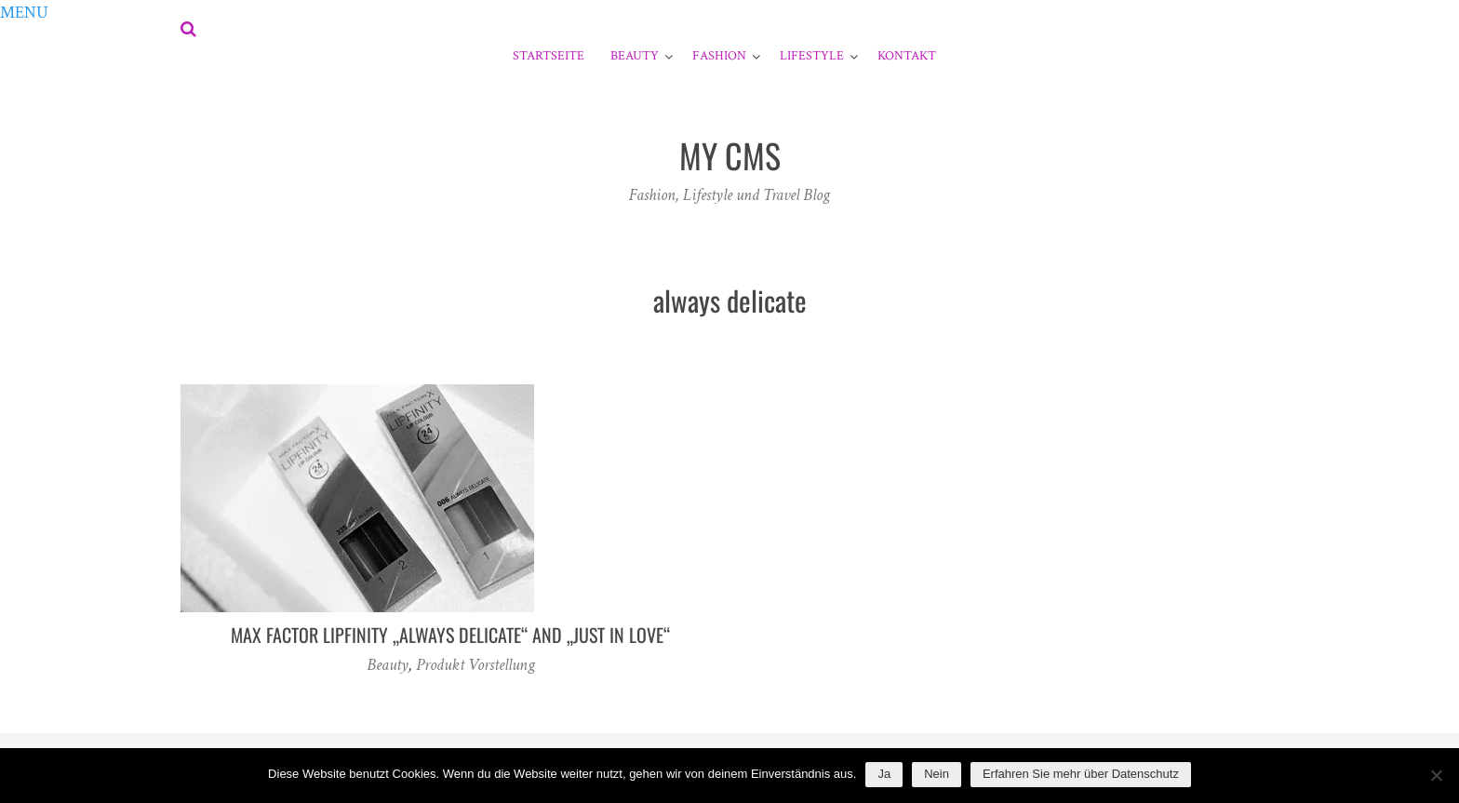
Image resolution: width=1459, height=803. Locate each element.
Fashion (719, 55)
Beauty (634, 55)
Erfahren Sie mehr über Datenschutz (1081, 774)
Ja (883, 774)
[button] (24, 12)
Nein (936, 774)
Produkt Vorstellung (475, 665)
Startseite (548, 55)
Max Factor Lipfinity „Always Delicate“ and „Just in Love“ (450, 635)
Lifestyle (812, 55)
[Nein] (1435, 775)
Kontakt (906, 55)
